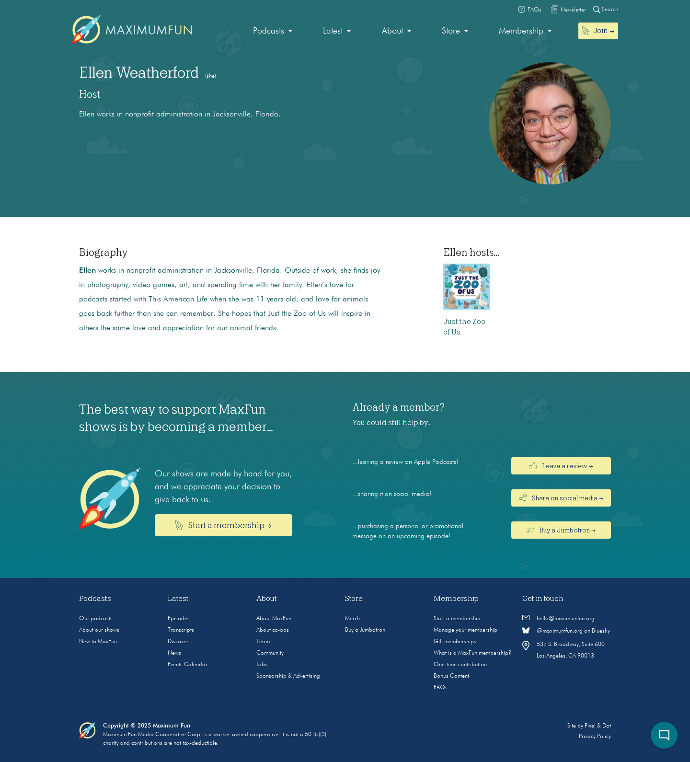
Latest (333, 31)
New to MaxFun (98, 642)
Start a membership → (223, 525)
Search (605, 9)
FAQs (441, 688)
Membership (521, 31)
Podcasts (268, 31)
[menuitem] (273, 31)
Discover (178, 642)
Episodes (179, 619)
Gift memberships (455, 642)
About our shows (99, 630)
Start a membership (457, 619)
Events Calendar (187, 665)
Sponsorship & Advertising (288, 676)
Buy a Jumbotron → (561, 530)
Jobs (261, 665)
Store (451, 31)
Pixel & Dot (598, 726)
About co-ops (272, 630)
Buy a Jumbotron (365, 630)
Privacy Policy (595, 736)
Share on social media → (561, 498)
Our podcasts (96, 619)
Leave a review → (561, 466)
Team (263, 642)
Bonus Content (451, 676)
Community (270, 653)
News (174, 653)
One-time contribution (460, 665)
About (392, 31)
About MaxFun (273, 619)
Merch (352, 619)
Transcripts (181, 630)
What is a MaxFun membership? (472, 653)
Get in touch (543, 598)
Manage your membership (465, 630)
